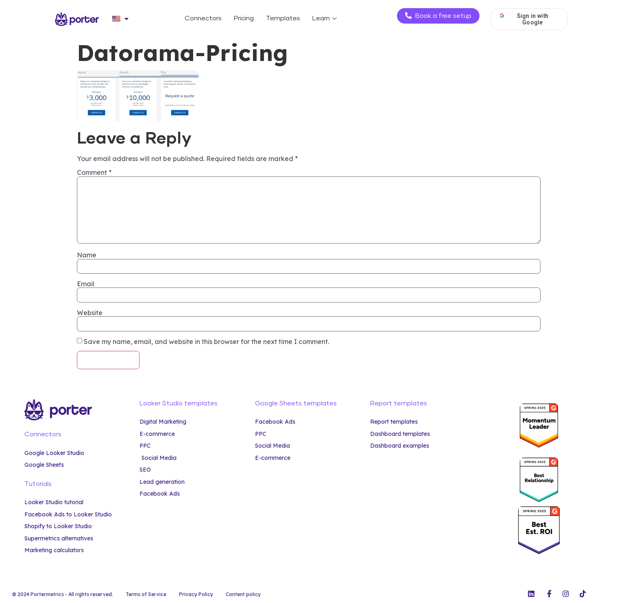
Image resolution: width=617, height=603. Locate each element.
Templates (283, 18)
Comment (94, 172)
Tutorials (38, 484)
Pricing (244, 18)
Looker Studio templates (179, 403)
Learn (325, 18)
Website (89, 312)
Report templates (398, 403)
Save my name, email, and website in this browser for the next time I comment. (206, 341)
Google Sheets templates (296, 403)
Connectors (203, 18)
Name (86, 255)
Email (85, 283)
